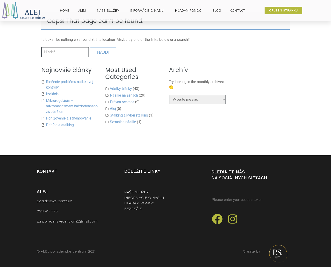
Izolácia (52, 94)
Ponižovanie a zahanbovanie (68, 118)
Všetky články (121, 88)
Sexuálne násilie (123, 122)
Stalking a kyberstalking (129, 115)
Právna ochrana (122, 102)
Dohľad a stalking (60, 125)
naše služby (136, 192)
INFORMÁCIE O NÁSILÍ (148, 10)
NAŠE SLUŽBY (109, 10)
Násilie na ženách (124, 95)
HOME (64, 10)
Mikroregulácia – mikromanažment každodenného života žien (72, 106)
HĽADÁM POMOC (189, 10)
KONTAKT (237, 10)
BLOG (216, 10)
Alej (113, 108)
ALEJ (83, 10)
